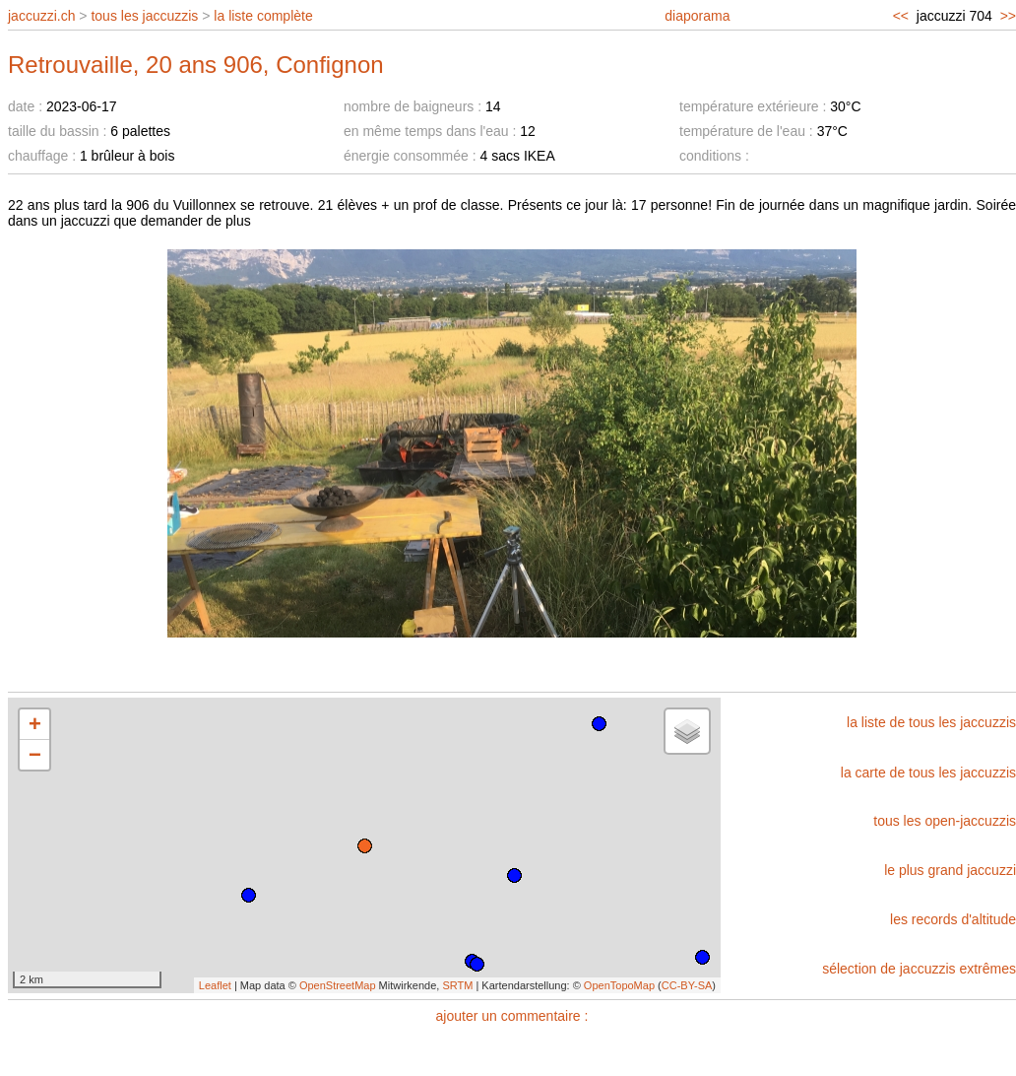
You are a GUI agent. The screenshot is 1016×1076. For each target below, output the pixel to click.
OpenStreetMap (337, 985)
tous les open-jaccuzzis (944, 821)
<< (901, 16)
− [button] (35, 754)
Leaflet (215, 985)
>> (1008, 16)
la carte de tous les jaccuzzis (928, 772)
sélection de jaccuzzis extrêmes (919, 968)
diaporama (697, 16)
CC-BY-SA (687, 985)
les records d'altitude (953, 919)
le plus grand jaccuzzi (950, 870)
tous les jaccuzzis (144, 16)
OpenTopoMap (619, 985)
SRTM (457, 985)
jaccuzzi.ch (41, 16)
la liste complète (263, 16)
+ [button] (35, 723)
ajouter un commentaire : (512, 1016)
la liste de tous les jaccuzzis (931, 722)
